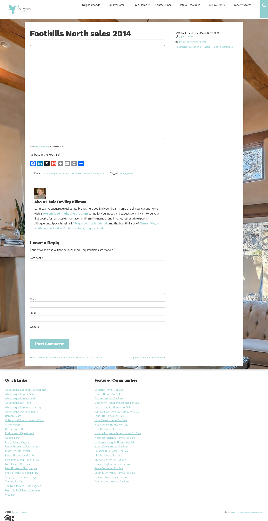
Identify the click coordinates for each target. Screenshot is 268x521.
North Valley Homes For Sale (111, 446)
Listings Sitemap (250, 512)
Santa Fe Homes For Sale (109, 468)
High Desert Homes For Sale (111, 420)
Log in (233, 512)
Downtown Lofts (14, 429)
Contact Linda (163, 5)
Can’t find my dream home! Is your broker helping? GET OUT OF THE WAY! (67, 358)
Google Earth (12, 438)
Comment (36, 258)
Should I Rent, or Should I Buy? (23, 473)
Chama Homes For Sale (108, 394)
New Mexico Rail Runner (19, 464)
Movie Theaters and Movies (20, 455)
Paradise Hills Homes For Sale (112, 451)
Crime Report (12, 424)
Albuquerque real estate (77, 173)
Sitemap (240, 512)
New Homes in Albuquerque (21, 468)
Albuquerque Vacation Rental (21, 411)
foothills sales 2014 (41, 146)
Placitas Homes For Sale (108, 455)
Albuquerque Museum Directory (23, 407)
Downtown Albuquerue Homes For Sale (117, 403)
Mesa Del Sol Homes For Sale (111, 424)
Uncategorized (97, 173)
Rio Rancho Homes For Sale (110, 459)
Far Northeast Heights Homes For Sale (117, 411)
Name (33, 299)
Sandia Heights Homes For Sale (113, 464)
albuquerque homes (54, 173)
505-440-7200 (217, 5)
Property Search (242, 5)
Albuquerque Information (19, 394)
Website (34, 327)
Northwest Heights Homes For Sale (115, 442)
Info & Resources (190, 5)
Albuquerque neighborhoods (90, 223)
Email (33, 313)
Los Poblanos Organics (18, 442)
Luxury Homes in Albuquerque (22, 446)
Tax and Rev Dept (15, 481)
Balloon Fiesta (13, 416)
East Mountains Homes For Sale (113, 407)
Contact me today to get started (83, 228)
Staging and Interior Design (21, 477)
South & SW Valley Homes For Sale (115, 473)
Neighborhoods (91, 5)
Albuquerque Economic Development (26, 390)
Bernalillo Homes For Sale (109, 390)
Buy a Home (140, 5)
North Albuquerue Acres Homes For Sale (118, 433)
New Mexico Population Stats (22, 459)
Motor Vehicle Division (18, 451)
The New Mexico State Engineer (23, 486)
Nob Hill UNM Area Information (23, 490)
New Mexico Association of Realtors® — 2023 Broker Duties (204, 47)
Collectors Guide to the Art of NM (24, 420)
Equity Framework (19, 512)
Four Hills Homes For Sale (109, 416)
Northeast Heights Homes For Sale (115, 438)
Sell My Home (116, 5)
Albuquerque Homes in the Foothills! (146, 358)
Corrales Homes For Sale (109, 398)
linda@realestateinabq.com (192, 42)
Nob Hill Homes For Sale (108, 429)
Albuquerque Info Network (20, 398)
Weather (10, 494)
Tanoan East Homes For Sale (111, 477)
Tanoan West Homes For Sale (112, 481)
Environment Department (19, 433)
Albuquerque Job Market (18, 403)
